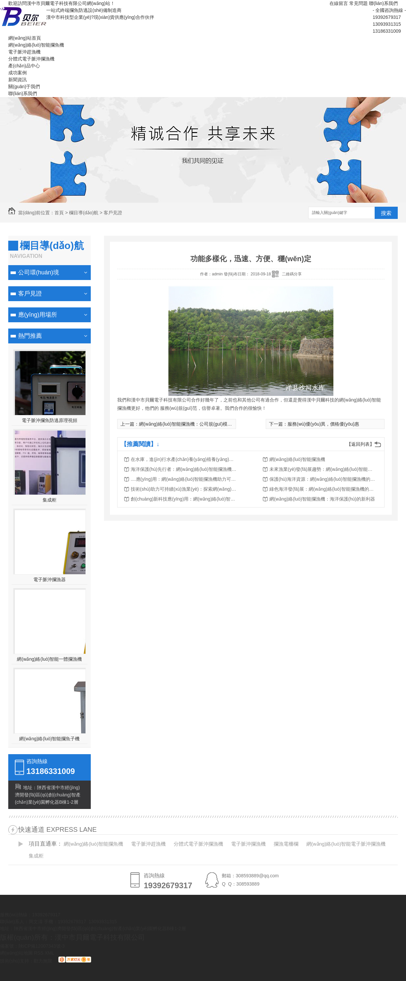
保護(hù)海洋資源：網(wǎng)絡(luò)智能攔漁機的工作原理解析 (322, 479)
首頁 (59, 212)
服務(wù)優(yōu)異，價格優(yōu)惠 (323, 424)
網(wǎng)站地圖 (16, 953)
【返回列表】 (360, 444)
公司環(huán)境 (38, 272)
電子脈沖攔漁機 (248, 844)
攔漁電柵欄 (286, 844)
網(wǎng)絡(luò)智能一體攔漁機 (49, 659)
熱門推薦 (30, 336)
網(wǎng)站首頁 (24, 38)
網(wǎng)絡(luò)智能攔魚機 (36, 45)
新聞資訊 (17, 79)
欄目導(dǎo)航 (83, 212)
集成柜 (49, 500)
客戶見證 (113, 212)
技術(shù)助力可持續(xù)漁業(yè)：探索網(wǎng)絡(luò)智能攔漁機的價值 (183, 489)
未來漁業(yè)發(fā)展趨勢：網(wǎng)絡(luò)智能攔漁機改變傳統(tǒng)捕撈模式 (322, 469)
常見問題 (358, 3)
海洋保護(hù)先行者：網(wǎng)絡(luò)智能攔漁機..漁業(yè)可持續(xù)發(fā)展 (183, 469)
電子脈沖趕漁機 (24, 51)
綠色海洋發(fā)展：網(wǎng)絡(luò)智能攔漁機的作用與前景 (322, 489)
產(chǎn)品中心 (24, 65)
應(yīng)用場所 (37, 314)
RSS (39, 953)
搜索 (386, 213)
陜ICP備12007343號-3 (41, 946)
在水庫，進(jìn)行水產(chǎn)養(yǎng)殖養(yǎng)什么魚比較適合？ (183, 459)
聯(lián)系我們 (383, 3)
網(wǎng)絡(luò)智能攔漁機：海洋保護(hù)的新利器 (322, 499)
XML (49, 953)
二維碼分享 (292, 274)
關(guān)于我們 (24, 86)
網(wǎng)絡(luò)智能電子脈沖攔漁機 (346, 844)
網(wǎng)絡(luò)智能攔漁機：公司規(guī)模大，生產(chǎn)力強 (203, 424)
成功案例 (17, 72)
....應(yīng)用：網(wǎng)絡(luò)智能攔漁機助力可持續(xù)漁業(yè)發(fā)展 (183, 479)
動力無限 (43, 960)
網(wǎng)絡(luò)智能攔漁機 (297, 459)
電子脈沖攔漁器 (49, 579)
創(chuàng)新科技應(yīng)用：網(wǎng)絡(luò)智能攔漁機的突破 (183, 499)
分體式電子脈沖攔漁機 (31, 58)
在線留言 (338, 3)
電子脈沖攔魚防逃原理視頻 (49, 420)
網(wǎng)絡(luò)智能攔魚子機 (49, 738)
